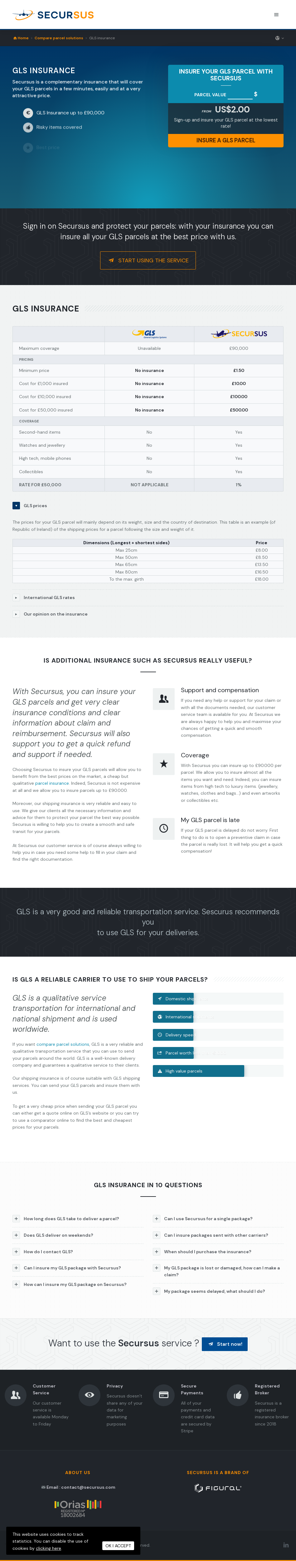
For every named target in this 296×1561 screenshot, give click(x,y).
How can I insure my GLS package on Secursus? (69, 1284)
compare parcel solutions (62, 1044)
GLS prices (29, 505)
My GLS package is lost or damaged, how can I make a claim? (216, 1271)
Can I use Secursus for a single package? (203, 1218)
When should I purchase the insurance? (202, 1251)
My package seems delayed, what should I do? (209, 1291)
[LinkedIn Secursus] (286, 1545)
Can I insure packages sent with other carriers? (210, 1235)
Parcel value (210, 95)
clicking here (48, 1548)
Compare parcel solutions (59, 38)
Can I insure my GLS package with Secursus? (66, 1268)
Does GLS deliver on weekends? (52, 1235)
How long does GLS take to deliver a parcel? (65, 1218)
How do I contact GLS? (42, 1251)
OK (118, 1546)
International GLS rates (43, 597)
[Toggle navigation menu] (276, 14)
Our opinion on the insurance (50, 614)
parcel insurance (52, 783)
